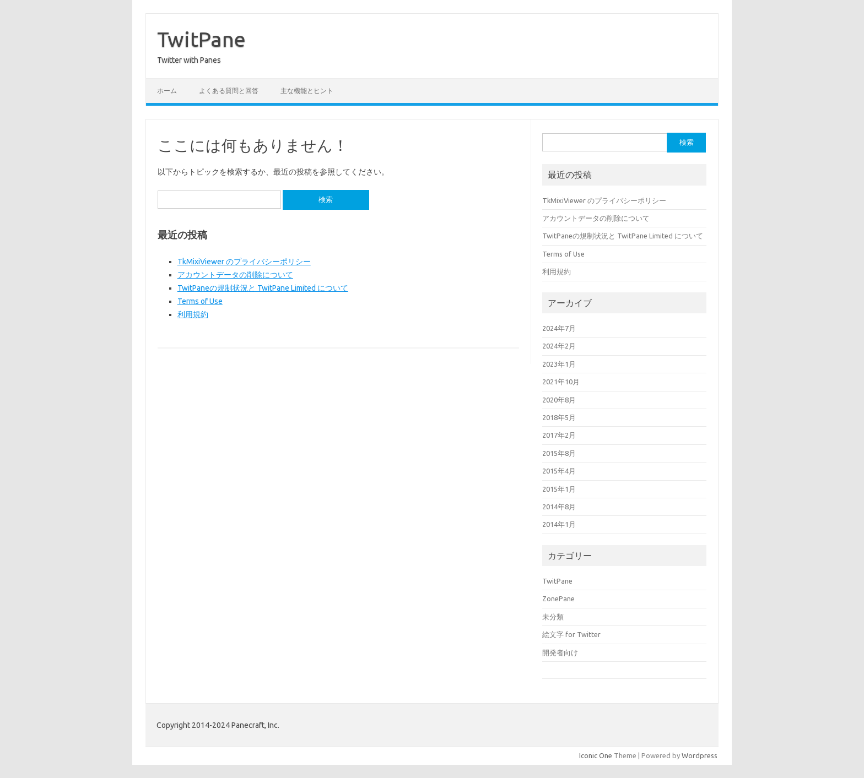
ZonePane (558, 598)
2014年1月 (559, 524)
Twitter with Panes (189, 60)
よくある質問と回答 (228, 90)
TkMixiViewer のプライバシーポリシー (244, 261)
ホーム (167, 90)
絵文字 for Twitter (571, 634)
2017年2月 (559, 435)
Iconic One (595, 755)
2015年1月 (559, 489)
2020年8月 (559, 400)
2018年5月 (559, 417)
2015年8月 (559, 453)
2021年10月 (561, 381)
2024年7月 (559, 328)
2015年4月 (559, 471)
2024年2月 (559, 346)
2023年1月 (559, 364)
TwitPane (201, 39)
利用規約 (192, 314)
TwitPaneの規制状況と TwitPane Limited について (262, 288)
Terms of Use (200, 301)
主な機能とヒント (306, 90)
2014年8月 (559, 506)
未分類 (553, 617)
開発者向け (560, 652)
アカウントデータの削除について (235, 274)
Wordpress (699, 755)
